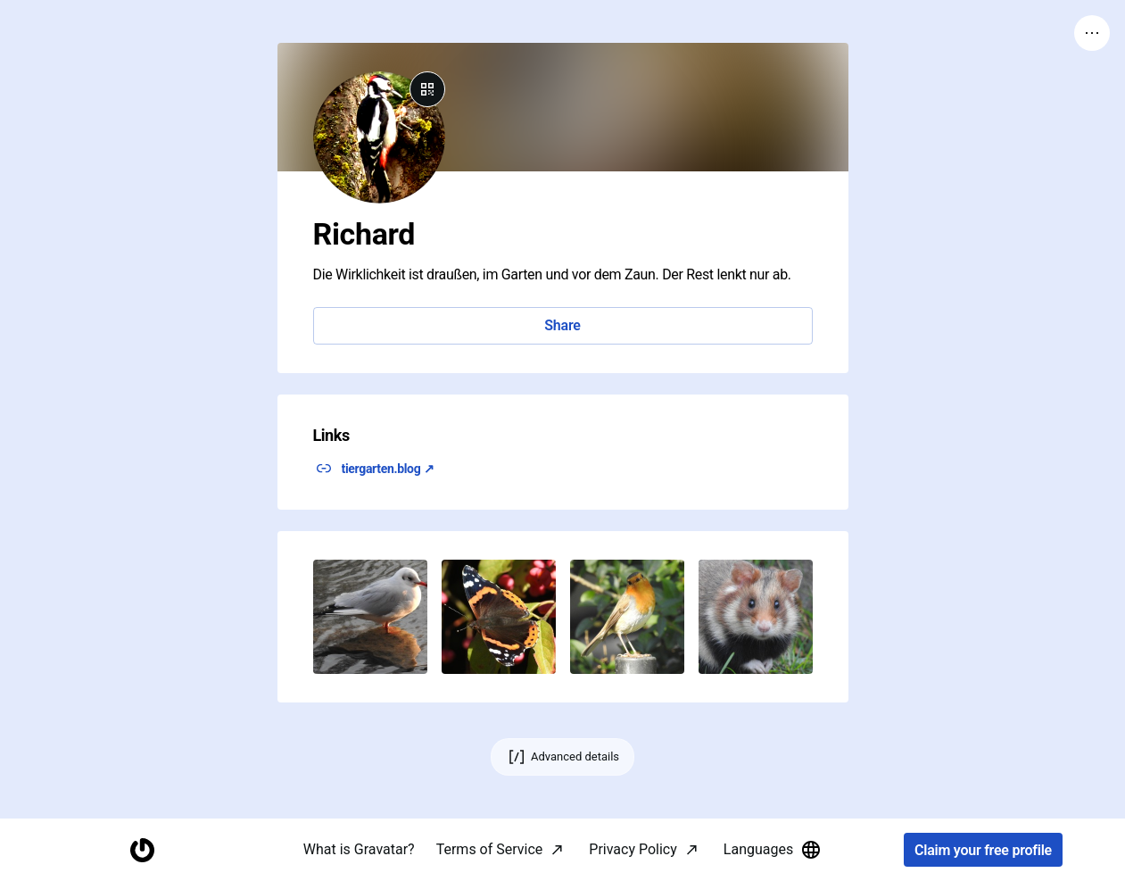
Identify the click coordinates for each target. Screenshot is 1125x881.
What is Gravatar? (359, 849)
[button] (370, 617)
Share (562, 325)
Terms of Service (489, 849)
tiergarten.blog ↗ (388, 468)
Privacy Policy (633, 849)
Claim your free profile (983, 850)
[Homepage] (142, 850)
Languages (773, 849)
